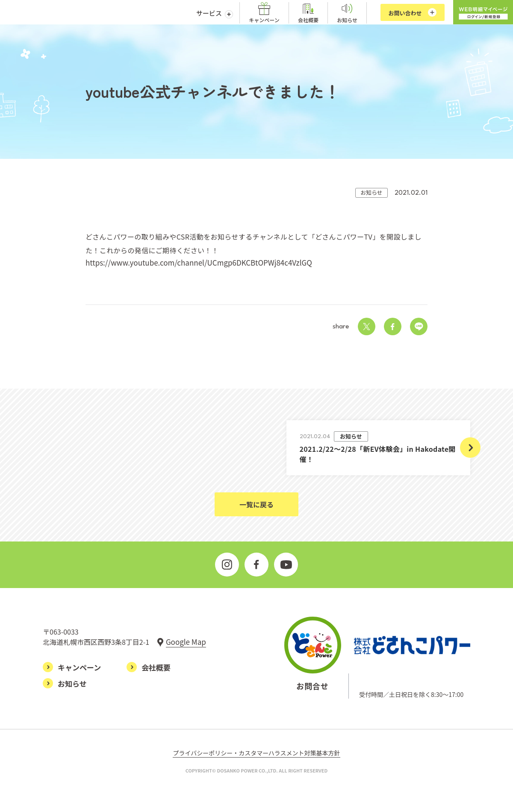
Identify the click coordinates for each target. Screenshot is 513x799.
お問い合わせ (405, 13)
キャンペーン (264, 19)
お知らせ (347, 19)
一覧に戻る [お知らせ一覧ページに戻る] (256, 504)
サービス (209, 13)
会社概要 (308, 19)
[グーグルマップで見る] (181, 641)
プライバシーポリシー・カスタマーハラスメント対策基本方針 (256, 753)
